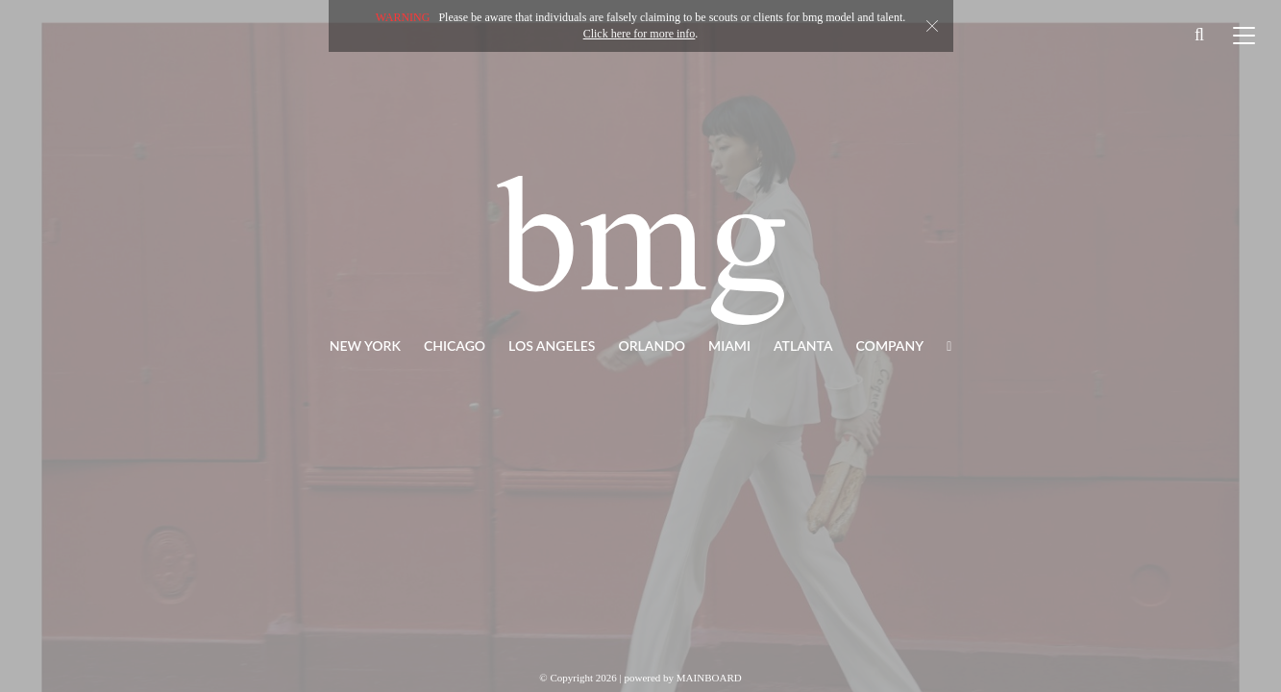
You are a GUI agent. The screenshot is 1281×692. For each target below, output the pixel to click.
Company (890, 345)
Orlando (651, 345)
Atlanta (803, 345)
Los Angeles (551, 345)
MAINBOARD (709, 677)
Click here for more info (639, 33)
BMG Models (641, 249)
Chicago (454, 345)
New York (365, 345)
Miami (729, 345)
